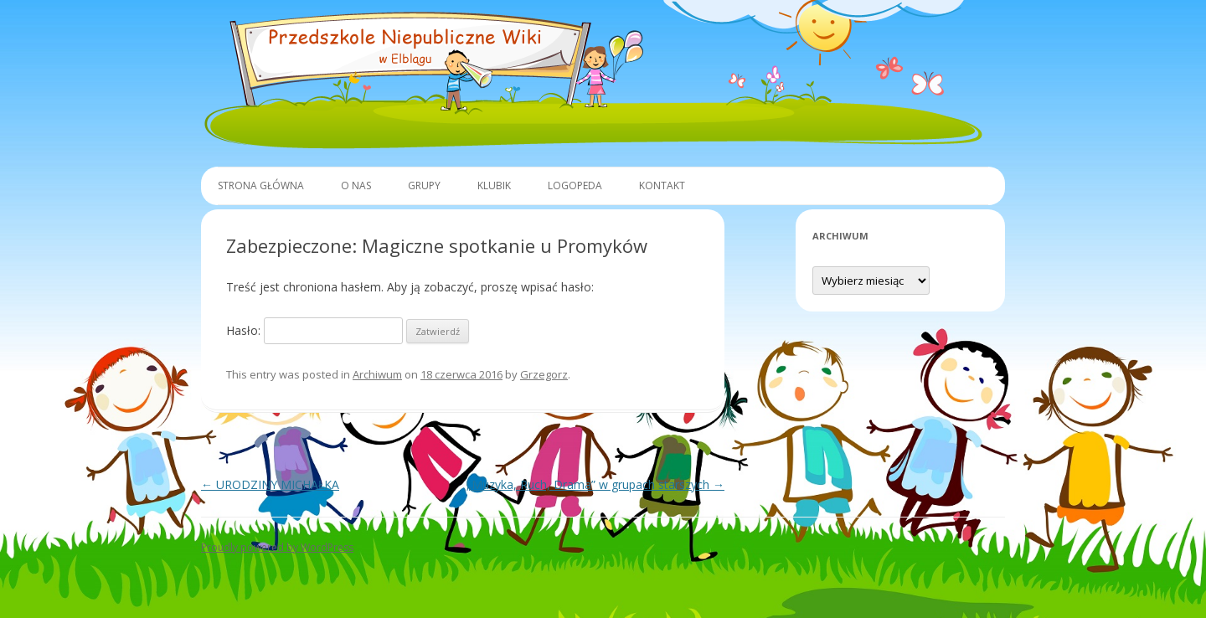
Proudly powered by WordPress (277, 547)
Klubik (494, 185)
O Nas (356, 185)
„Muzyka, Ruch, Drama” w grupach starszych (595, 484)
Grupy (424, 185)
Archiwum (377, 374)
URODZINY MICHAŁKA (270, 484)
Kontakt (662, 185)
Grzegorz (544, 374)
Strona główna (261, 185)
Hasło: (314, 330)
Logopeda (575, 185)
